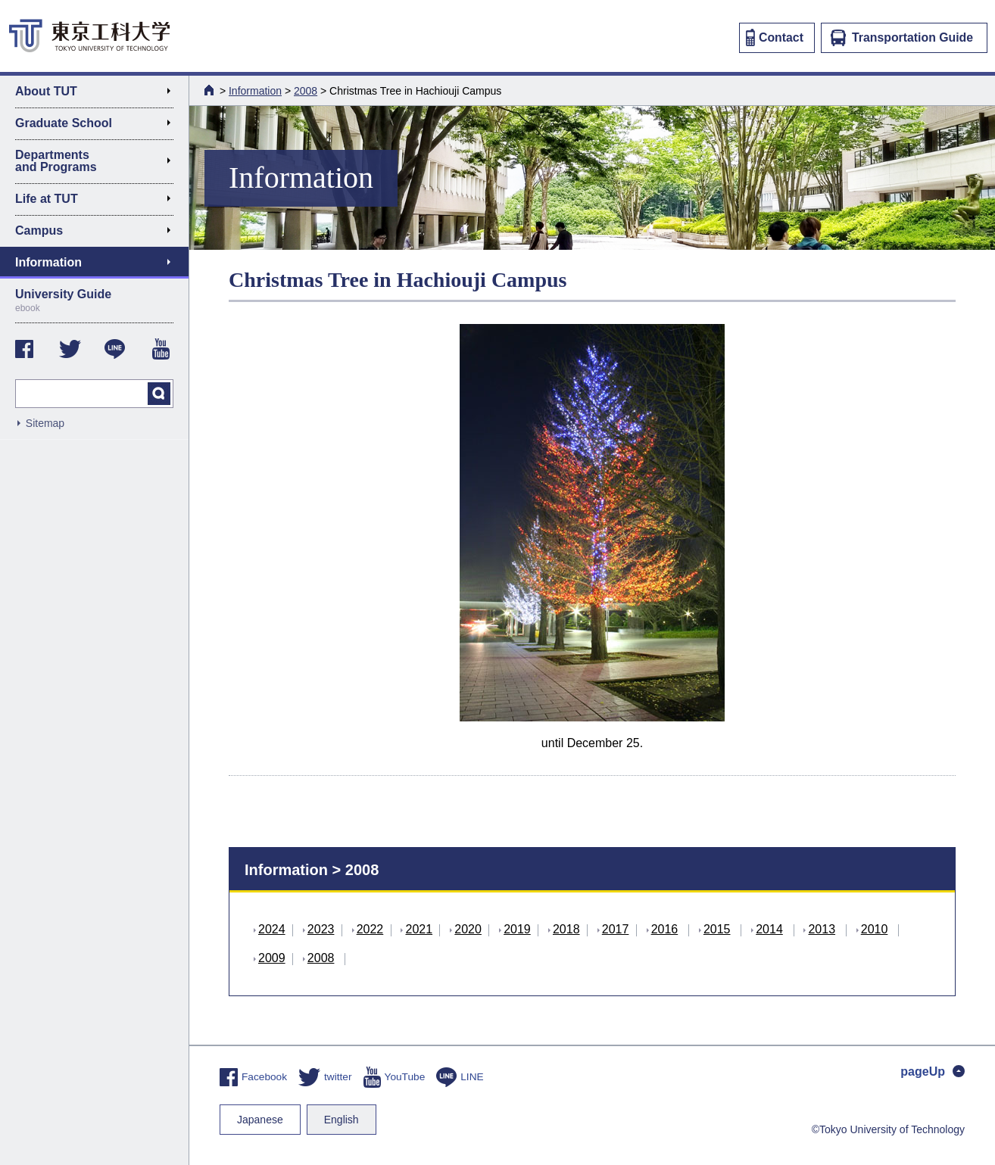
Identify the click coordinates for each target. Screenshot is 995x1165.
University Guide (94, 300)
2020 (468, 929)
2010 (874, 929)
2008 (305, 91)
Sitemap (45, 423)
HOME (210, 90)
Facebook (253, 1076)
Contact (774, 37)
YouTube (394, 1076)
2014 (769, 929)
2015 (717, 929)
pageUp (932, 1071)
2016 (664, 929)
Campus (98, 233)
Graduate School (98, 126)
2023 (321, 929)
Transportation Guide (902, 38)
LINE (459, 1076)
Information (255, 91)
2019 (517, 929)
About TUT (98, 94)
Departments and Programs (98, 160)
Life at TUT (98, 201)
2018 (566, 929)
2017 (615, 929)
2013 (821, 929)
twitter (324, 1076)
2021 (418, 929)
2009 (271, 958)
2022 (370, 929)
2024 (271, 929)
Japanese (260, 1120)
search (159, 393)
